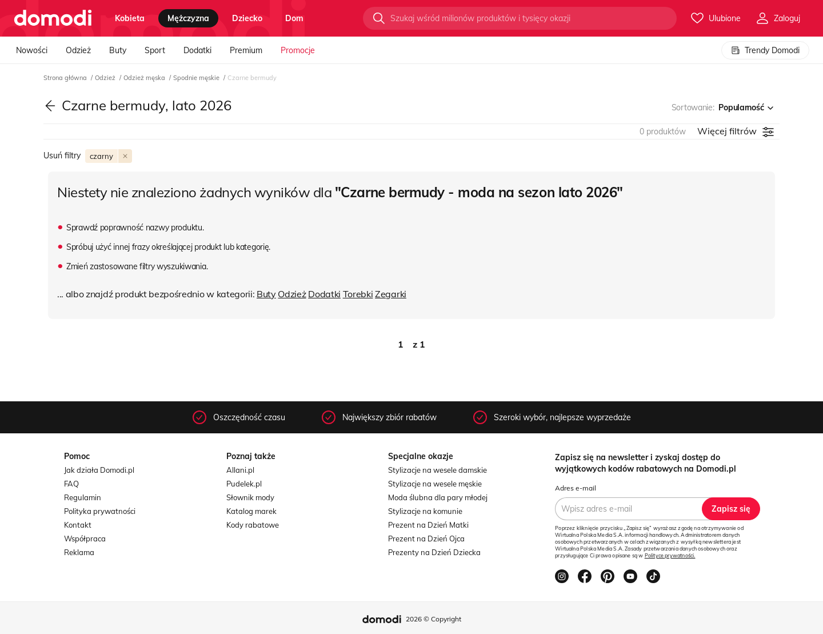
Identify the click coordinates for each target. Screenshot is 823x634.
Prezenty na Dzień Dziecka (434, 552)
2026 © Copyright (433, 619)
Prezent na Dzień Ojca (426, 538)
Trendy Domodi (765, 50)
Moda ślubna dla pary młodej (438, 497)
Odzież (78, 50)
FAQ (71, 483)
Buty (117, 50)
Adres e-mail (575, 488)
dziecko (247, 18)
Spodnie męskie (197, 78)
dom (294, 18)
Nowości (31, 50)
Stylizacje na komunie (425, 511)
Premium (246, 50)
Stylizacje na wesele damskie (437, 469)
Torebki (358, 294)
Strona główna (66, 78)
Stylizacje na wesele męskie (435, 483)
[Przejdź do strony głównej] (53, 18)
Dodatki (197, 50)
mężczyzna (188, 18)
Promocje (298, 50)
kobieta (130, 18)
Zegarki (390, 294)
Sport (155, 50)
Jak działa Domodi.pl (99, 469)
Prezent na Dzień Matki (428, 524)
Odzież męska (145, 78)
